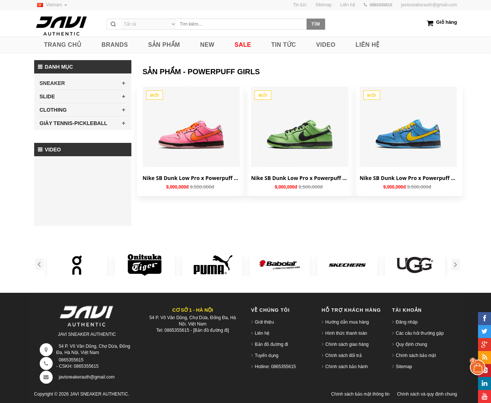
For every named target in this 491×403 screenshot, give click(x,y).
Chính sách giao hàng (347, 344)
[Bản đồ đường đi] (211, 330)
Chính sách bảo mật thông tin (360, 394)
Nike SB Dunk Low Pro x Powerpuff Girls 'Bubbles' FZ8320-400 (408, 177)
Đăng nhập (407, 322)
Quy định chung (411, 344)
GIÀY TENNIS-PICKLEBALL (74, 123)
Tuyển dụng (267, 355)
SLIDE (47, 96)
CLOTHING (53, 110)
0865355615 (71, 360)
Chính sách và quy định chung (427, 394)
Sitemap (404, 366)
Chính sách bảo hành (346, 366)
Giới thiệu (264, 322)
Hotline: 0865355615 (275, 366)
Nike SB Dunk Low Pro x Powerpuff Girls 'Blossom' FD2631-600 (191, 177)
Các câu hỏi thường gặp (420, 333)
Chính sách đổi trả (343, 355)
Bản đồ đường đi (271, 344)
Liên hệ (262, 333)
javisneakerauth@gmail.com (429, 4)
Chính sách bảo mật (416, 355)
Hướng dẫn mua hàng (347, 322)
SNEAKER (52, 83)
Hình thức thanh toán (346, 333)
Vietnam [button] (50, 4)
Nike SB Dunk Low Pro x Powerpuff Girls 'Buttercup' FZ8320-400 (299, 177)
